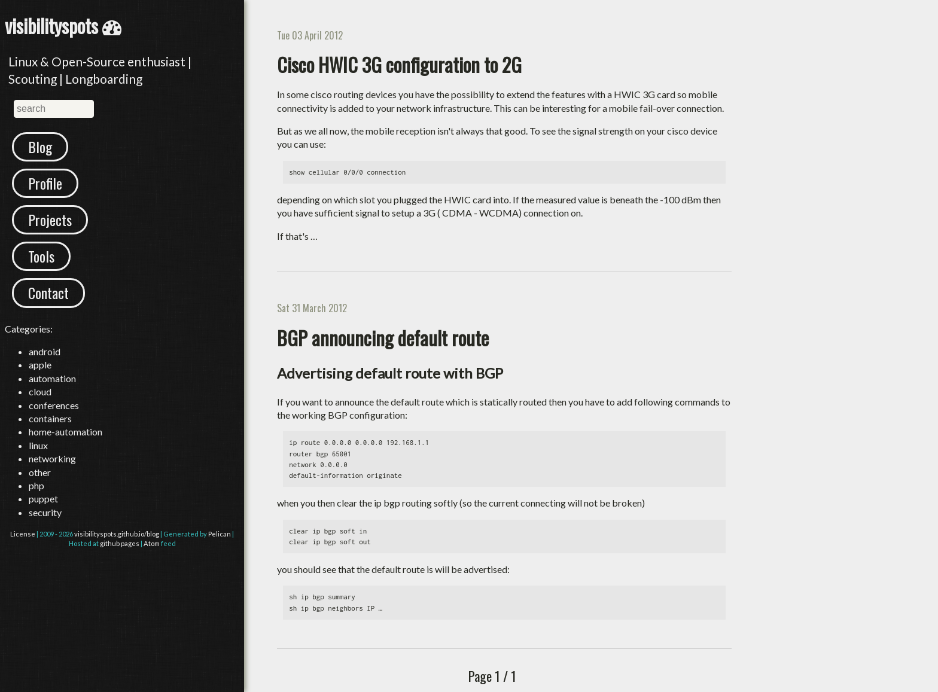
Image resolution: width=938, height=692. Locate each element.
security (45, 512)
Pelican (219, 534)
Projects (50, 219)
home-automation (65, 431)
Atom (152, 543)
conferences (54, 405)
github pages (119, 543)
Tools (41, 256)
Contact (48, 292)
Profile (45, 183)
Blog (40, 146)
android (44, 351)
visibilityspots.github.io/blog (116, 534)
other (40, 472)
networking (52, 458)
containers (50, 418)
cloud (40, 391)
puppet (43, 498)
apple (40, 364)
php (36, 485)
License (22, 534)
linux (38, 445)
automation (52, 378)
